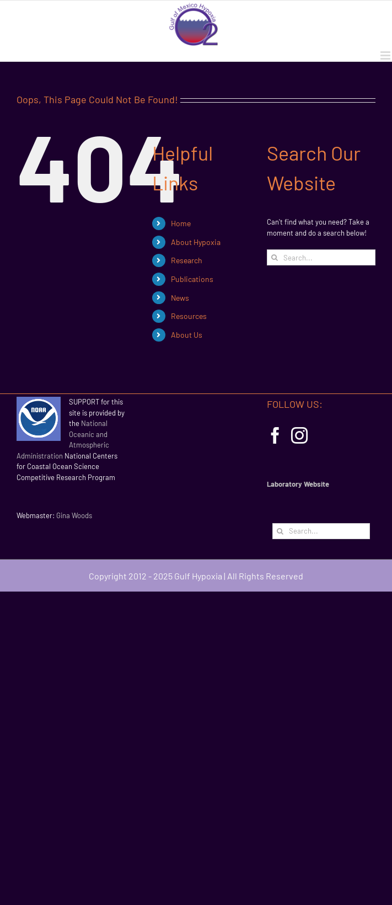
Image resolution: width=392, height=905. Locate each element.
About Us (186, 334)
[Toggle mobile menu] (386, 55)
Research (186, 260)
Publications (192, 279)
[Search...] (321, 257)
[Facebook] (275, 435)
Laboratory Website (298, 484)
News (180, 297)
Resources (189, 316)
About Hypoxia (196, 242)
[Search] (275, 257)
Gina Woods (74, 515)
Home (181, 223)
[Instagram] (299, 435)
